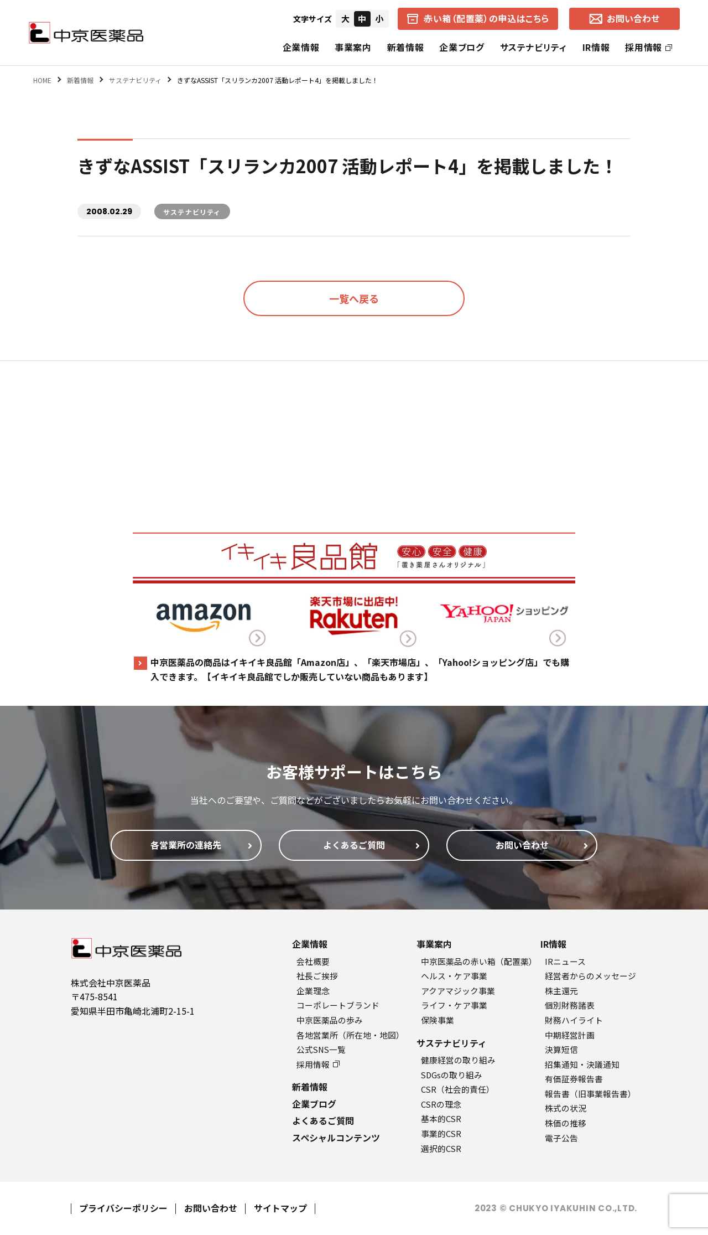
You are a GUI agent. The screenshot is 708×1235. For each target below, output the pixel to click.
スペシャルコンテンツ (336, 1137)
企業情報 (301, 47)
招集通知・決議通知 (582, 1064)
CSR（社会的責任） (457, 1089)
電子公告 (561, 1138)
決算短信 (561, 1049)
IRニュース (565, 961)
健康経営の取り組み (458, 1060)
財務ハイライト (574, 1020)
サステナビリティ (533, 47)
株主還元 (561, 990)
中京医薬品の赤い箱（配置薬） (479, 961)
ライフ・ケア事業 (454, 1005)
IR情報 (596, 47)
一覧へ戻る (354, 298)
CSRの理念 (441, 1104)
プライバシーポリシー (123, 1208)
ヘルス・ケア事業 (454, 975)
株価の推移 (565, 1123)
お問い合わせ (210, 1208)
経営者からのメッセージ (590, 975)
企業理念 (313, 990)
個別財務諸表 (570, 1005)
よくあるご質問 (323, 1120)
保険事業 (437, 1020)
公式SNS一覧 (321, 1049)
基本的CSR (441, 1118)
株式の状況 (565, 1108)
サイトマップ (280, 1208)
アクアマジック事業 (458, 990)
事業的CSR (441, 1133)
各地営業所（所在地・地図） (350, 1035)
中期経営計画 (570, 1035)
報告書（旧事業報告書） (590, 1093)
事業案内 (353, 47)
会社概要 (313, 961)
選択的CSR (441, 1148)
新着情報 (405, 47)
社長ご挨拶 (317, 975)
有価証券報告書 (574, 1078)
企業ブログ (461, 47)
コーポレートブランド (337, 1005)
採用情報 (648, 47)
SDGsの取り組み (451, 1075)
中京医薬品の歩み (329, 1020)
